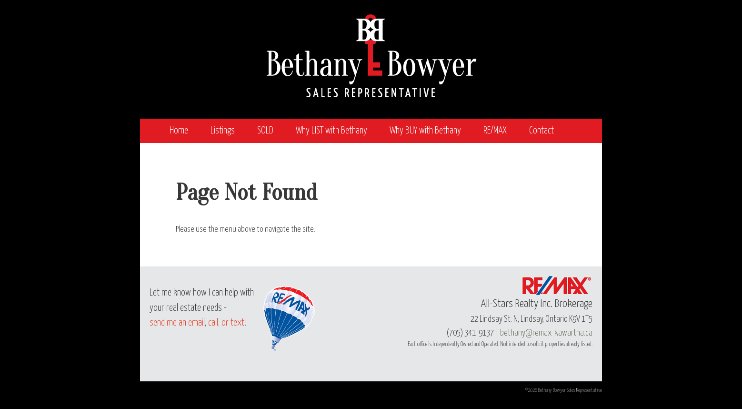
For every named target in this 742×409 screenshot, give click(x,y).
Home (179, 130)
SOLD (265, 130)
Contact (541, 130)
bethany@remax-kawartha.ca (546, 333)
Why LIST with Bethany (331, 130)
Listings (223, 130)
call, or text (226, 322)
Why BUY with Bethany (425, 130)
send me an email (177, 322)
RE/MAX (495, 130)
